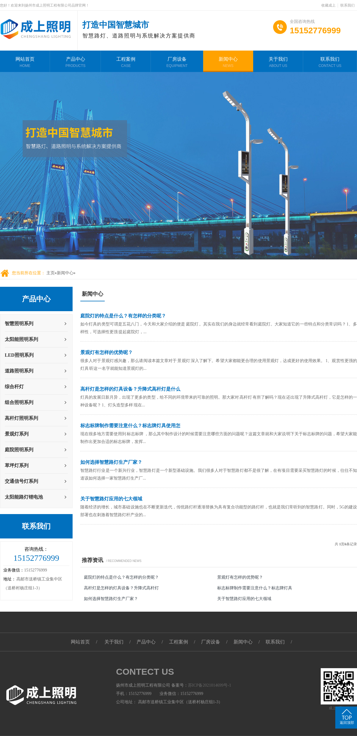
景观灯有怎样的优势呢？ (106, 352)
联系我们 (347, 5)
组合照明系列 (19, 402)
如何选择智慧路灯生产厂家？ (111, 462)
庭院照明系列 (19, 449)
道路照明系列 (19, 370)
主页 (50, 273)
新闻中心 (228, 63)
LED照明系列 (19, 355)
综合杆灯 (14, 386)
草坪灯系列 (17, 465)
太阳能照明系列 (21, 339)
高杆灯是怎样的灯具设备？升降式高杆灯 (121, 588)
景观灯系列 (17, 433)
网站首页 (25, 63)
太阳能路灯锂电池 (24, 496)
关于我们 (278, 63)
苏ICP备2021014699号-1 (209, 685)
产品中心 (75, 63)
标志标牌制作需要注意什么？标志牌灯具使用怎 (130, 425)
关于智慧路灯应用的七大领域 (111, 498)
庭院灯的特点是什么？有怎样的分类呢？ (123, 315)
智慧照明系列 (19, 323)
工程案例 (125, 63)
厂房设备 (176, 63)
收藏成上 (328, 5)
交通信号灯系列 (21, 481)
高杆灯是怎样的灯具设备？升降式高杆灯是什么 (130, 389)
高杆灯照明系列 (21, 418)
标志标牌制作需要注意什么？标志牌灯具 (254, 588)
